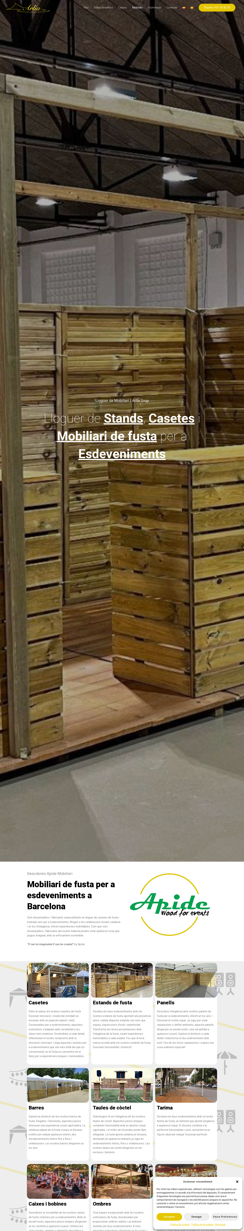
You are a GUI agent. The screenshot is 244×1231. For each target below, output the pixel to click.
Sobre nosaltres (103, 7)
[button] (237, 1181)
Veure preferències (225, 1216)
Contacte (172, 7)
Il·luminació (154, 7)
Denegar (196, 1216)
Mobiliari (137, 7)
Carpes (122, 7)
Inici (86, 7)
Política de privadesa (202, 1224)
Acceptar (169, 1216)
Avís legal (220, 1224)
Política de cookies (180, 1224)
